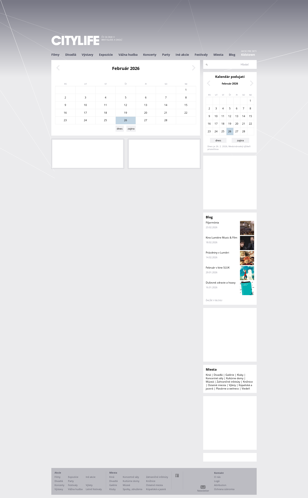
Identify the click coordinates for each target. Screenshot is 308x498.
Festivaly (201, 55)
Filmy (55, 55)
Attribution (220, 485)
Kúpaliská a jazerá (156, 489)
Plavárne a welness (227, 388)
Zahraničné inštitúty (228, 381)
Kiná (208, 375)
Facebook (177, 475)
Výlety (232, 385)
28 (165, 120)
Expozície (106, 55)
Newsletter (203, 490)
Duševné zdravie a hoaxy (220, 282)
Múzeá (210, 381)
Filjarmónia (212, 222)
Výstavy (87, 55)
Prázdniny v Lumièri (217, 252)
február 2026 (230, 83)
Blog (232, 55)
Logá (216, 481)
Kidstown (248, 55)
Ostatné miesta (217, 385)
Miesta (218, 55)
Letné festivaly (94, 489)
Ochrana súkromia (224, 489)
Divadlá (70, 55)
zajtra (131, 128)
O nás (217, 476)
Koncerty (149, 55)
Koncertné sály (214, 378)
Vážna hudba (128, 55)
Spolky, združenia (132, 489)
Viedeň (246, 388)
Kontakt (219, 472)
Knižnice (248, 381)
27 (145, 120)
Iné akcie (182, 55)
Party (166, 55)
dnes (120, 128)
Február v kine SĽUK (218, 267)
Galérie (229, 375)
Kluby (240, 375)
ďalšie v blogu (214, 300)
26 (125, 120)
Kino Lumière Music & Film (221, 237)
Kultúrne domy (234, 378)
